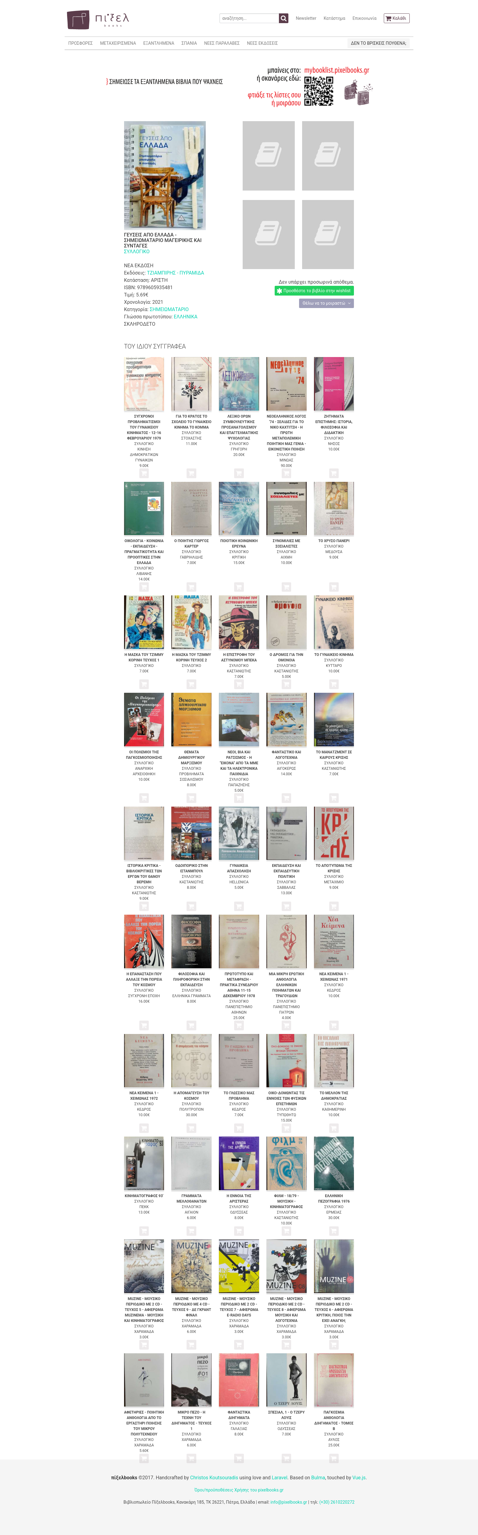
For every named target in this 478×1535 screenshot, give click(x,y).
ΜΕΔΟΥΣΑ (334, 552)
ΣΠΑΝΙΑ (189, 43)
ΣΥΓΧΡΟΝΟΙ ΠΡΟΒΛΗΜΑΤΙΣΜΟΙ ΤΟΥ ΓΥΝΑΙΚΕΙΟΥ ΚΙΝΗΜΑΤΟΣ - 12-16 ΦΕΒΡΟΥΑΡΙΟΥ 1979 (144, 427)
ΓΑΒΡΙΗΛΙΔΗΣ (191, 557)
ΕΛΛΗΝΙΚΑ (186, 317)
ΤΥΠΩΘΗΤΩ (286, 1115)
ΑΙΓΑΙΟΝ (191, 1212)
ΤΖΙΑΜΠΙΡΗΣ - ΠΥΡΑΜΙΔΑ (175, 273)
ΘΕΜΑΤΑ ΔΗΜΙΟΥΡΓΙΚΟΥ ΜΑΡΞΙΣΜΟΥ (191, 757)
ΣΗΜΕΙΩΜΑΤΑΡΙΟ (169, 309)
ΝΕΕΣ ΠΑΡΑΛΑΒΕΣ (222, 43)
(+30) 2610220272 (337, 1502)
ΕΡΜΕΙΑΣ (334, 1212)
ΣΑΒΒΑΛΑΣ (286, 887)
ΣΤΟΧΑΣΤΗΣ (191, 438)
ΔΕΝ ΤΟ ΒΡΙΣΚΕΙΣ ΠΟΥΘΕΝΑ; (378, 43)
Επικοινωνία (364, 18)
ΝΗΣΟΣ (334, 444)
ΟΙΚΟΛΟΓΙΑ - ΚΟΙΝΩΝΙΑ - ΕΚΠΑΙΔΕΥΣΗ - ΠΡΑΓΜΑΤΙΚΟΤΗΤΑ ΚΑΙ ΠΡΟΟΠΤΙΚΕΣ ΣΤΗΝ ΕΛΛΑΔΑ (143, 552)
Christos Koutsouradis (214, 1478)
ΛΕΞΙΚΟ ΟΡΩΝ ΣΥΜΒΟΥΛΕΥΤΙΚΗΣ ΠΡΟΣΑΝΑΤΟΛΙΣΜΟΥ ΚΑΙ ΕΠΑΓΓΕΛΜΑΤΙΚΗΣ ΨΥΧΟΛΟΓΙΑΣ (239, 427)
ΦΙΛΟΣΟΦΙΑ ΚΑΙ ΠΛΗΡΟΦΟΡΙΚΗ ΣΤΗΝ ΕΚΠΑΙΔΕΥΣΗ (191, 979)
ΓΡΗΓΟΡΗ (239, 449)
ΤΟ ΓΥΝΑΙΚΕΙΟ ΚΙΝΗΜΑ (334, 655)
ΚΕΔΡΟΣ (334, 990)
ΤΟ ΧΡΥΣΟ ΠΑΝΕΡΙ (333, 541)
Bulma (318, 1478)
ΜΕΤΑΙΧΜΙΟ (334, 882)
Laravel (279, 1478)
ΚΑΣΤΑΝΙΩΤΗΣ (239, 671)
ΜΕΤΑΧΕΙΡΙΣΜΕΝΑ (118, 43)
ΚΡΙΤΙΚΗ (239, 557)
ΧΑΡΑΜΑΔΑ (144, 1332)
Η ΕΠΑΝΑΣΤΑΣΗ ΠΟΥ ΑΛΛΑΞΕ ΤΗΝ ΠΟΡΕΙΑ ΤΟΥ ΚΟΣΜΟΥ (144, 979)
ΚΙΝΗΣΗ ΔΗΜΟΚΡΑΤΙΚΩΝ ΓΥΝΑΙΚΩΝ (144, 454)
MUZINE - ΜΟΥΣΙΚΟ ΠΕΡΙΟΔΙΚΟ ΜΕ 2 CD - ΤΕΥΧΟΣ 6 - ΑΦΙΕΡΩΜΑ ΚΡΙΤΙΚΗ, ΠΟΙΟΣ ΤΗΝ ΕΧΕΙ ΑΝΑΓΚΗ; (334, 1310)
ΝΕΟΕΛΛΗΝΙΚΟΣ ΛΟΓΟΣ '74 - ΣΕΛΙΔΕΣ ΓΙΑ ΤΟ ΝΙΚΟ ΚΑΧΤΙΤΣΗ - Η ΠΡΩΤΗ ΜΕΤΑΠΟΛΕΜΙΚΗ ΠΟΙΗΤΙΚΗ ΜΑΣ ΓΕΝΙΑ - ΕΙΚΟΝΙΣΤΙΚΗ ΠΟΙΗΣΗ (286, 432)
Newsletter (306, 18)
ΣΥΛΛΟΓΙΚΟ (137, 251)
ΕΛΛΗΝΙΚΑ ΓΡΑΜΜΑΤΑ (191, 996)
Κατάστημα (334, 18)
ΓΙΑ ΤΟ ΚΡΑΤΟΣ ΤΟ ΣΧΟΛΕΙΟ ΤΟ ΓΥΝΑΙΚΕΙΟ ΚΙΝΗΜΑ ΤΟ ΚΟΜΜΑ (192, 421)
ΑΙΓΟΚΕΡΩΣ (286, 768)
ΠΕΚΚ (143, 1207)
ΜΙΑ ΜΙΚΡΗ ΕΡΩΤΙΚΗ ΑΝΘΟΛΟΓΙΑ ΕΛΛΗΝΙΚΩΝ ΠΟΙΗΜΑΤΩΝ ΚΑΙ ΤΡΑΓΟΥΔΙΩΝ (286, 985)
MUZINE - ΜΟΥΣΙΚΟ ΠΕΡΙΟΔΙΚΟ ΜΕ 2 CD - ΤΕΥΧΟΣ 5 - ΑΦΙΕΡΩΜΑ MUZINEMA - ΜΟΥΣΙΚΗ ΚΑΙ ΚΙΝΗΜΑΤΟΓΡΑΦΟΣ (144, 1310)
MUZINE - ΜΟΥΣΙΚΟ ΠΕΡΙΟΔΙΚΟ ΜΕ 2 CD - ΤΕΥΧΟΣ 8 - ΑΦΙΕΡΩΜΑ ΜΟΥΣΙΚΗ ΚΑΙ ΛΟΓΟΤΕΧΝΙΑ (286, 1310)
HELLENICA (239, 882)
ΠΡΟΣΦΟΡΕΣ (80, 43)
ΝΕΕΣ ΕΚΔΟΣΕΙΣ (262, 43)
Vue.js (359, 1478)
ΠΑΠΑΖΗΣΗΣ (239, 785)
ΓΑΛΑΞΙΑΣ (239, 1429)
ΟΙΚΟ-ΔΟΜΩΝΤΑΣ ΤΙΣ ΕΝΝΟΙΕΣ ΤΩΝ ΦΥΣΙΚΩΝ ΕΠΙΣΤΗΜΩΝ (286, 1098)
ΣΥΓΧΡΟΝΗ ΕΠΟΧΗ (144, 996)
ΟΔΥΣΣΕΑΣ (239, 1212)
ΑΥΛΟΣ (334, 1440)
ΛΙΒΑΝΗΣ (144, 574)
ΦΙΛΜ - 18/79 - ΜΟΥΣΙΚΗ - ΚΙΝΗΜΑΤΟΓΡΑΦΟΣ (286, 1201)
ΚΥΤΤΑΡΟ (334, 666)
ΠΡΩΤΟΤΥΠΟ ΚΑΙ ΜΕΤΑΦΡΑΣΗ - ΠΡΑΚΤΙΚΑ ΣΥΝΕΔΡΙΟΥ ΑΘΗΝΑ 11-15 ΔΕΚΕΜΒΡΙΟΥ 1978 (239, 985)
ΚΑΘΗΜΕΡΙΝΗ (334, 1109)
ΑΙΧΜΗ (286, 557)
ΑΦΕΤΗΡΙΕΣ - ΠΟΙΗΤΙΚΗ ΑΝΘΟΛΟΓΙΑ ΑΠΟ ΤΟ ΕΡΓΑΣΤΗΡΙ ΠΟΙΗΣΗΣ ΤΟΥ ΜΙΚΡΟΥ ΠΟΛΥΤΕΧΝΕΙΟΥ (144, 1423)
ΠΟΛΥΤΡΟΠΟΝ (191, 1109)
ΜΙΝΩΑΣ (286, 460)
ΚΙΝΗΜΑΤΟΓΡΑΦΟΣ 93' (144, 1196)
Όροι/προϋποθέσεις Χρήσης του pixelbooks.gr (239, 1490)
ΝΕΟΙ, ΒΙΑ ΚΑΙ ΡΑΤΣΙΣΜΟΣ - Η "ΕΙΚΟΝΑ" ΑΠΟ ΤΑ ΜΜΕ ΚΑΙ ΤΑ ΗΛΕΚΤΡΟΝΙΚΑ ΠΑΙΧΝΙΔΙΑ (239, 763)
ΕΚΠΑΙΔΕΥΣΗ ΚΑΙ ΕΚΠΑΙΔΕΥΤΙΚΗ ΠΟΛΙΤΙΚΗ (286, 871)
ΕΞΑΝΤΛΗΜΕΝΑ (158, 43)
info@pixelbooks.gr (288, 1502)
